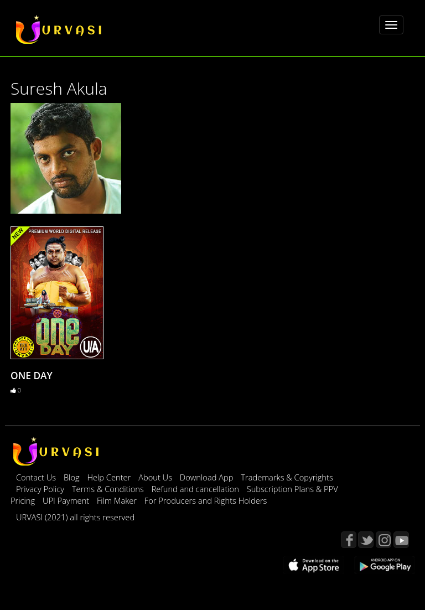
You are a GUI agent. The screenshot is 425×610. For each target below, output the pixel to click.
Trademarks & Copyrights (287, 477)
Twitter (366, 539)
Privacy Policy (41, 488)
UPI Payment (67, 500)
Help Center (109, 477)
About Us (156, 477)
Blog (72, 477)
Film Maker (118, 500)
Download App (207, 477)
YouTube (401, 539)
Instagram (383, 539)
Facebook (348, 539)
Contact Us (36, 477)
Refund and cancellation (196, 488)
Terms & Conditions (109, 488)
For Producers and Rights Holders (205, 500)
